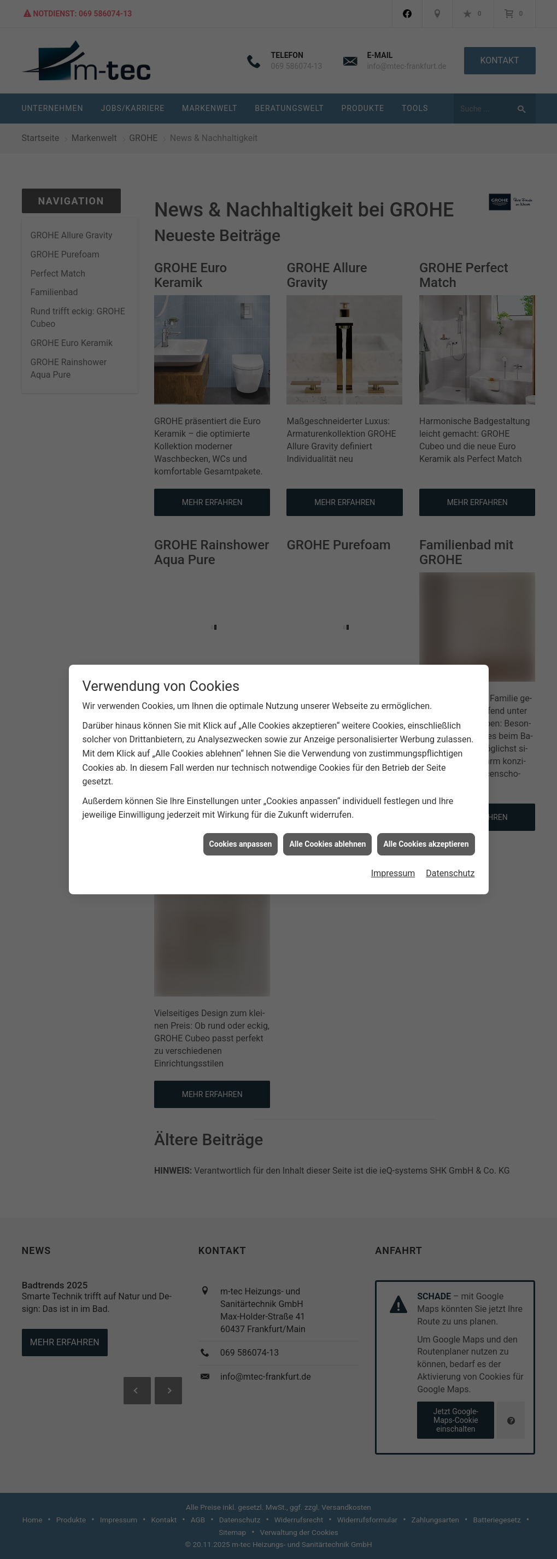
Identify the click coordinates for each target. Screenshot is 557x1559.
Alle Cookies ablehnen (327, 828)
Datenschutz (450, 858)
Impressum (393, 858)
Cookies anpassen (240, 828)
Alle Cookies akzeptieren (425, 828)
